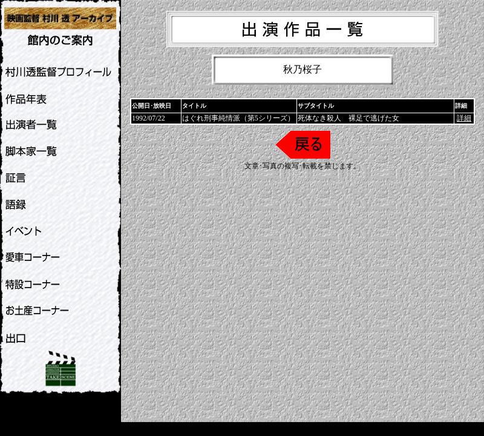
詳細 (464, 118)
